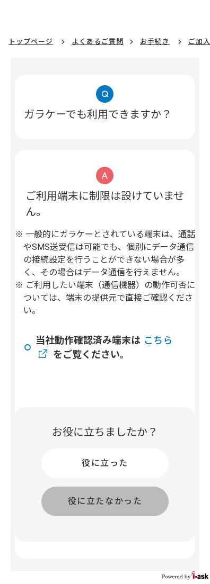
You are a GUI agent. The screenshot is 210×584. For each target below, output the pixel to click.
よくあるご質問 (98, 42)
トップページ (30, 42)
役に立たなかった (105, 501)
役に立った (105, 463)
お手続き (155, 42)
